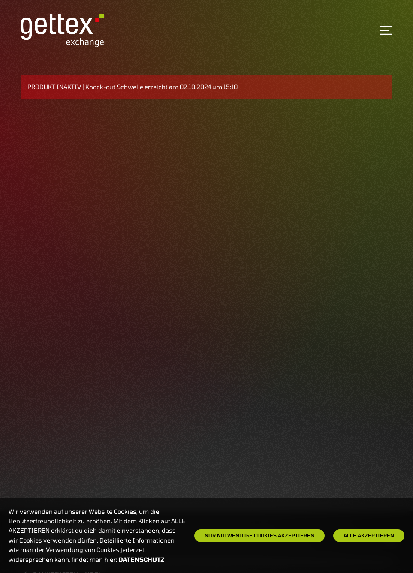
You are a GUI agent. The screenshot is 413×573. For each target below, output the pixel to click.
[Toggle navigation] (386, 30)
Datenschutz (141, 559)
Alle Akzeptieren (369, 535)
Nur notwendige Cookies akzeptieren (259, 535)
